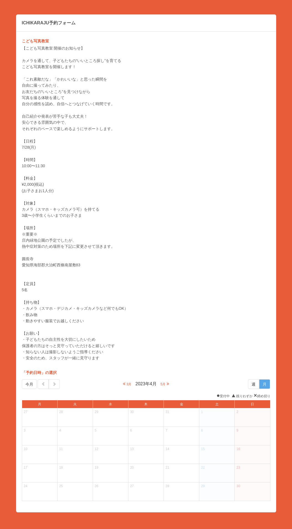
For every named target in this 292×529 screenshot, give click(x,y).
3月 (127, 383)
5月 (165, 383)
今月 (29, 384)
